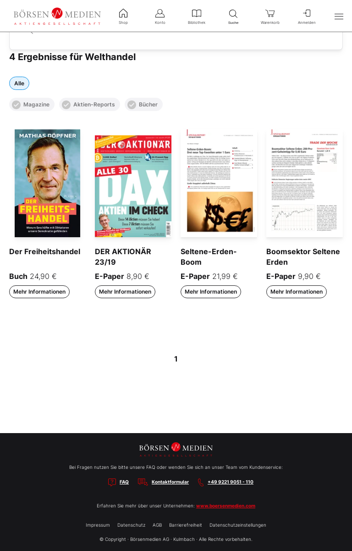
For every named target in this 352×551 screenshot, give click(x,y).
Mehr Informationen (39, 291)
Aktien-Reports (88, 104)
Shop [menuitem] (123, 15)
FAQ (124, 481)
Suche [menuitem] (233, 16)
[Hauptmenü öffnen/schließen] (338, 16)
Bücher (142, 104)
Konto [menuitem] (160, 15)
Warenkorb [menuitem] (270, 15)
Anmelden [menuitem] (306, 15)
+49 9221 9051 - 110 (230, 481)
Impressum (98, 525)
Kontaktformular (170, 481)
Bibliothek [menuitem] (196, 15)
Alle (19, 83)
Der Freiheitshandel (44, 251)
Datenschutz (131, 525)
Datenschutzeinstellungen (237, 525)
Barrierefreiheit (185, 525)
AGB (157, 525)
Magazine (31, 104)
